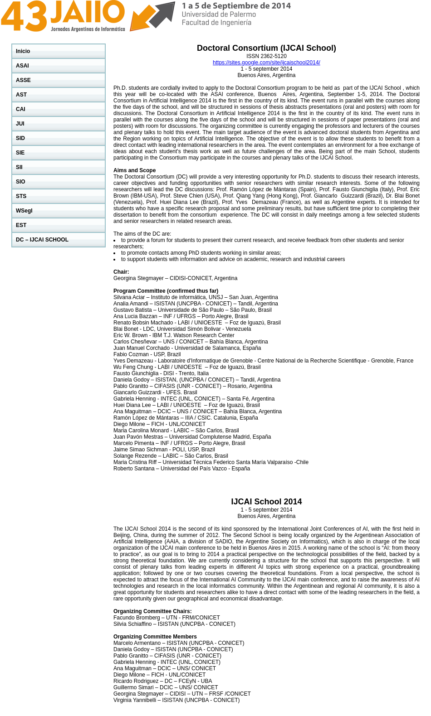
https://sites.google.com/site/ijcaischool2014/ (266, 62)
